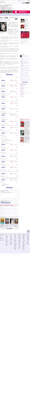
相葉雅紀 (11, 235)
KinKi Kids (7, 244)
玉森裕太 (19, 236)
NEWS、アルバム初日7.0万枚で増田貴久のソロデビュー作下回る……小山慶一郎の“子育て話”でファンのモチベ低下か (9, 206)
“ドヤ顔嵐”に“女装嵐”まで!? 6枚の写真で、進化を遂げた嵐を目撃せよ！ (26, 56)
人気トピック (21, 84)
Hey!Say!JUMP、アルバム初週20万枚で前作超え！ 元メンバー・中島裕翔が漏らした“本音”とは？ (25, 75)
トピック (16, 3)
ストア (8, 3)
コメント (1, 192)
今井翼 (10, 240)
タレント (20, 3)
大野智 (10, 237)
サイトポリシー (1, 239)
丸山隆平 (15, 236)
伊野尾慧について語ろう (23, 85)
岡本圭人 (23, 40)
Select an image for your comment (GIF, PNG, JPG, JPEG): (6, 200)
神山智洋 (23, 237)
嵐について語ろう (22, 95)
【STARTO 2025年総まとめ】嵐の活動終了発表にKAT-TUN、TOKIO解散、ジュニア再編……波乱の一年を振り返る (25, 66)
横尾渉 (19, 237)
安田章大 (15, 237)
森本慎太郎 (24, 244)
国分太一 (7, 236)
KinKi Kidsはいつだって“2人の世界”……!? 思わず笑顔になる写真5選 (25, 58)
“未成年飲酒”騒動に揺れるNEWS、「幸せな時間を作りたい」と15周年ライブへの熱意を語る (8, 208)
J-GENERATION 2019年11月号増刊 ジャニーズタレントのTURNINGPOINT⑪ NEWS (2, 225)
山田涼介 (15, 244)
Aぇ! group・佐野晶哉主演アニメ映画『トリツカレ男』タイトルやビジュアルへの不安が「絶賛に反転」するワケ (25, 77)
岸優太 (23, 246)
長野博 (6, 240)
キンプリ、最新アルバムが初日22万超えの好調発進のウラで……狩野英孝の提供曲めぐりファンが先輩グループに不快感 (25, 71)
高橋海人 (23, 248)
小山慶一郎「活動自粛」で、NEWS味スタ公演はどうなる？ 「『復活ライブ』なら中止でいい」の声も (9, 214)
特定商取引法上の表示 (2, 240)
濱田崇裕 (23, 238)
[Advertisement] (25, 49)
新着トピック (25, 84)
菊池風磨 (19, 242)
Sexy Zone (19, 240)
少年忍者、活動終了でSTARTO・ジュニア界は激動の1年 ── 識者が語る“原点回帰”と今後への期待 (25, 79)
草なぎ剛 (28, 237)
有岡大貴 (21, 40)
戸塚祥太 (19, 246)
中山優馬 (28, 238)
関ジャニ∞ (5, 48)
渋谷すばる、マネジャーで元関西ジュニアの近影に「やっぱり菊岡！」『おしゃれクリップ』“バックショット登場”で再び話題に (25, 63)
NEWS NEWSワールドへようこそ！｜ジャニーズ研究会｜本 (7, 225)
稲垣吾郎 (28, 236)
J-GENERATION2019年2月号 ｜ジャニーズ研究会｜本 (16, 225)
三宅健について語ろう (22, 90)
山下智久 (28, 240)
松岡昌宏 (7, 237)
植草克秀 (28, 244)
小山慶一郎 (11, 242)
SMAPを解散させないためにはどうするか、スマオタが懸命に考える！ (25, 93)
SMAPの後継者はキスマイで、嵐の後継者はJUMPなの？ (24, 88)
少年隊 (27, 242)
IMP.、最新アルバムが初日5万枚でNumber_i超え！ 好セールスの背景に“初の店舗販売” (25, 73)
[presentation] (6, 198)
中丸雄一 (15, 242)
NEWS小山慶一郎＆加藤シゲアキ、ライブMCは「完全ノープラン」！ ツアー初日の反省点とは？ (9, 212)
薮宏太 (15, 249)
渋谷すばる (15, 235)
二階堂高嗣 (20, 238)
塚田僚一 (19, 248)
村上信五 (15, 238)
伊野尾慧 (15, 248)
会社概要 (1, 238)
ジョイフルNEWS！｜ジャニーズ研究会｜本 (12, 225)
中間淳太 (23, 236)
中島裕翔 (14, 56)
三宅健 (6, 242)
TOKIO (6, 234)
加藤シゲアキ (4, 32)
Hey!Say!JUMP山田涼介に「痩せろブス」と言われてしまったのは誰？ (25, 59)
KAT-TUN (15, 240)
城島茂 (6, 235)
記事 (12, 3)
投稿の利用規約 (6, 190)
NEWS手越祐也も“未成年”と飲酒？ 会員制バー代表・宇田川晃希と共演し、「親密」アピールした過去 (9, 210)
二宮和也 (11, 236)
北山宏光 (19, 235)
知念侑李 (27, 40)
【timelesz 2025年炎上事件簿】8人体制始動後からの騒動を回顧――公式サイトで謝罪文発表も (25, 68)
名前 (1, 191)
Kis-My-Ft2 (19, 234)
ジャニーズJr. (23, 240)
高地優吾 (23, 242)
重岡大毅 (23, 235)
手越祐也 (11, 244)
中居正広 (28, 235)
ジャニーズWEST (24, 234)
